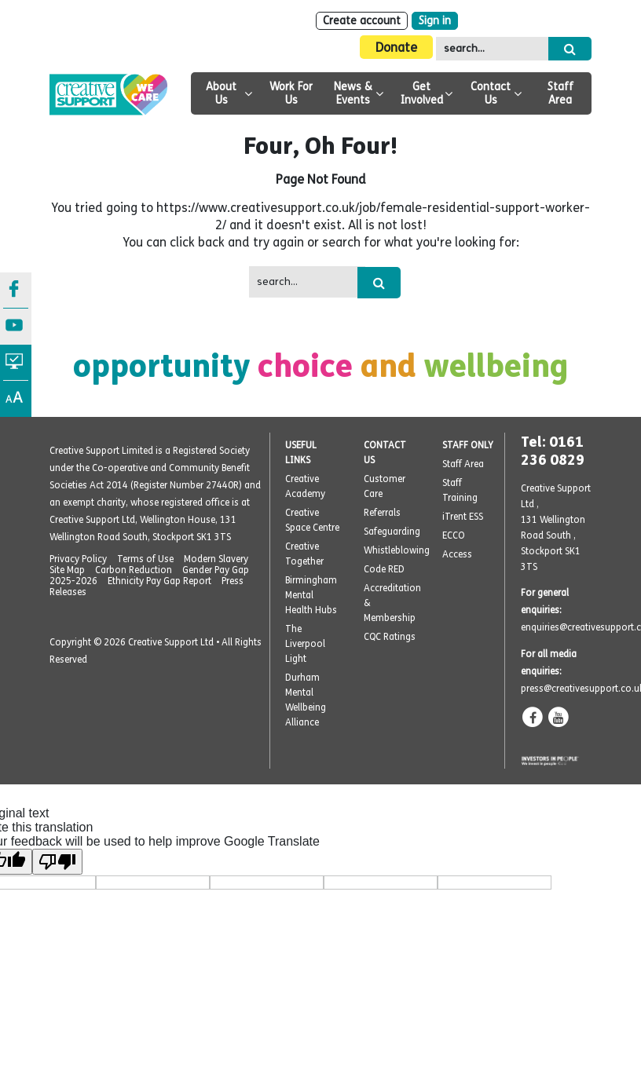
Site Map (67, 570)
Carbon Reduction (133, 570)
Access (457, 554)
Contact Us (491, 93)
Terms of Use (145, 559)
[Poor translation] (57, 862)
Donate (396, 47)
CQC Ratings (390, 636)
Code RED (384, 569)
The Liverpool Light (305, 643)
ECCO (453, 535)
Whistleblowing (397, 550)
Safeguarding (392, 531)
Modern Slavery (216, 559)
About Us (221, 93)
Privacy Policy (78, 559)
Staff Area (560, 93)
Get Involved (422, 93)
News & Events (353, 93)
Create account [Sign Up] (362, 20)
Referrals (382, 512)
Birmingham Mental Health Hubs (311, 595)
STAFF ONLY (467, 445)
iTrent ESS (462, 516)
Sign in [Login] (435, 20)
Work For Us (291, 93)
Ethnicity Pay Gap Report (159, 581)
